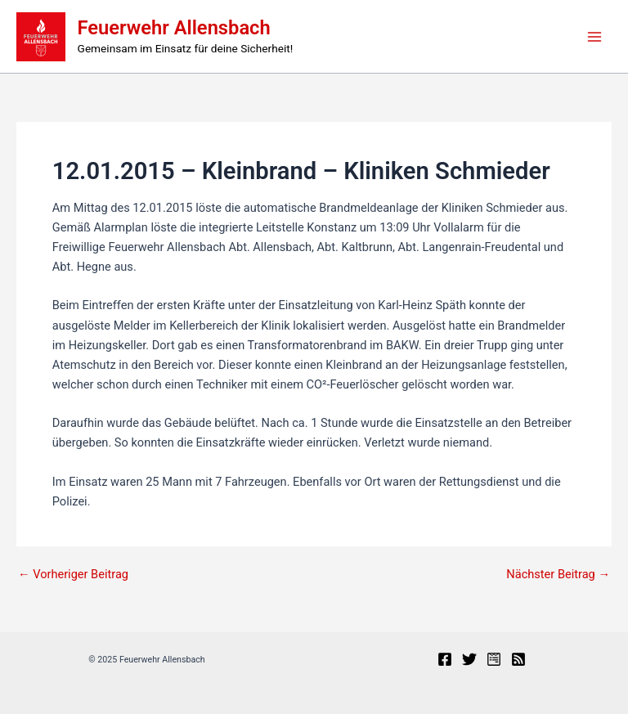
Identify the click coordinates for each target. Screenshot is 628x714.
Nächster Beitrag (558, 574)
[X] (469, 659)
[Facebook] (444, 659)
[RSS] (518, 659)
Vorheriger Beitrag (73, 574)
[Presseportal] (494, 659)
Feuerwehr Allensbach (174, 27)
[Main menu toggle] (594, 37)
